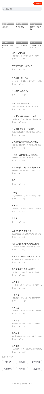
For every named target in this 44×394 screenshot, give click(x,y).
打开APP (37, 3)
